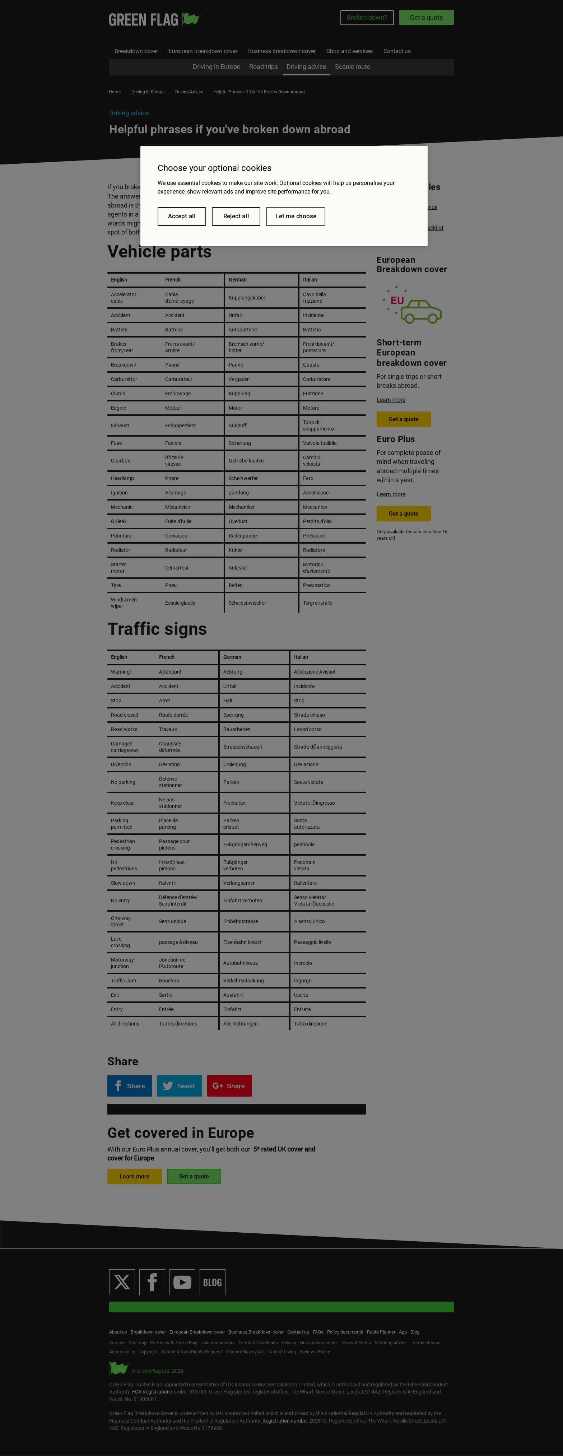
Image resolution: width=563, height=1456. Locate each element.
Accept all (182, 216)
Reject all (236, 216)
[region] (284, 196)
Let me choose (295, 216)
